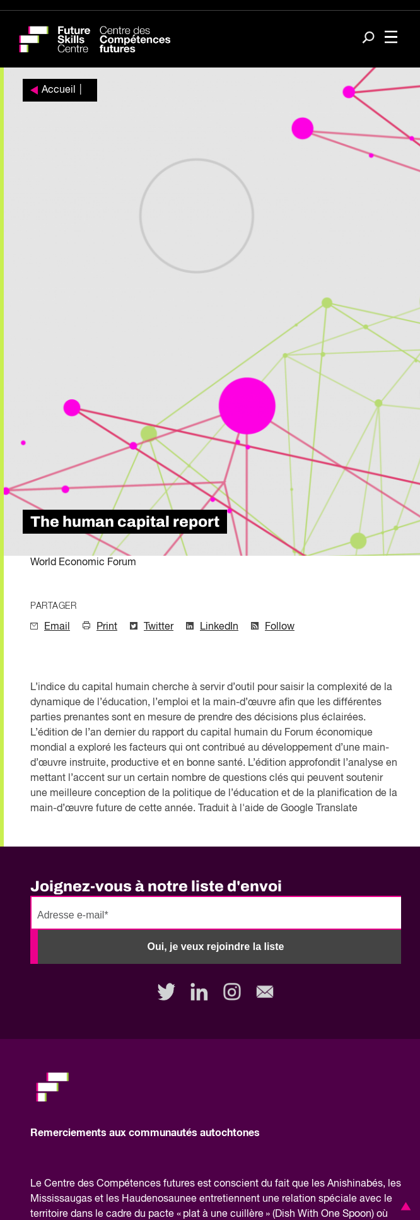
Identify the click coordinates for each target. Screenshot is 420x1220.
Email (57, 627)
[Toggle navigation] (391, 38)
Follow (280, 627)
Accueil (59, 90)
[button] (403, 1206)
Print (106, 627)
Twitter (158, 627)
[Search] (368, 38)
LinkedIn (219, 627)
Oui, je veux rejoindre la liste (216, 946)
